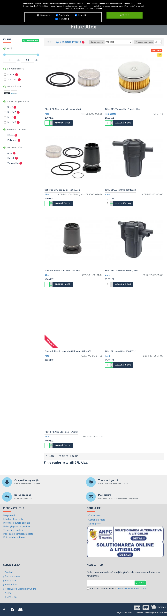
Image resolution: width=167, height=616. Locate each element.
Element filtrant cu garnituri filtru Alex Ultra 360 (68, 351)
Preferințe (64, 14)
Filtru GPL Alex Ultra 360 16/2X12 (61, 432)
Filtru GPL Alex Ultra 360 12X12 (120, 190)
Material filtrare (17, 129)
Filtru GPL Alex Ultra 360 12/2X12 (121, 270)
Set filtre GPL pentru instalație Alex (62, 190)
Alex (47, 114)
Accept (124, 14)
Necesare (45, 14)
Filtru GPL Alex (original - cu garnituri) (63, 109)
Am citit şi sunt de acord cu (116, 588)
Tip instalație (14, 147)
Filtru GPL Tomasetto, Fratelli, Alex (122, 109)
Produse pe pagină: (144, 42)
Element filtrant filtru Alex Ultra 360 (62, 270)
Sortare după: (97, 42)
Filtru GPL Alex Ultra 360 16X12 (120, 351)
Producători (14, 87)
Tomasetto (110, 114)
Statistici (82, 14)
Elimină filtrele (32, 40)
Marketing (64, 18)
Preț (9, 48)
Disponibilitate (15, 69)
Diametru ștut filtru (18, 101)
